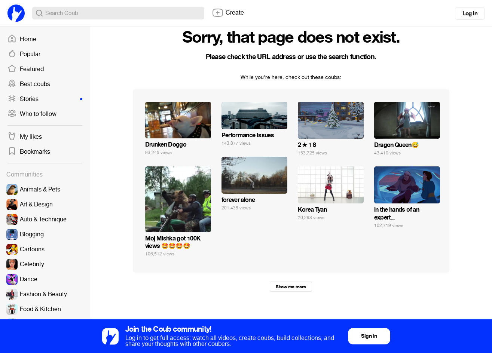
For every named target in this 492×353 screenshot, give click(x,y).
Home (21, 39)
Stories (44, 99)
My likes (24, 137)
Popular (23, 54)
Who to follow (31, 114)
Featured (25, 69)
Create (228, 13)
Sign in (369, 336)
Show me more (291, 287)
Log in (469, 13)
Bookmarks (28, 152)
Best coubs (28, 84)
